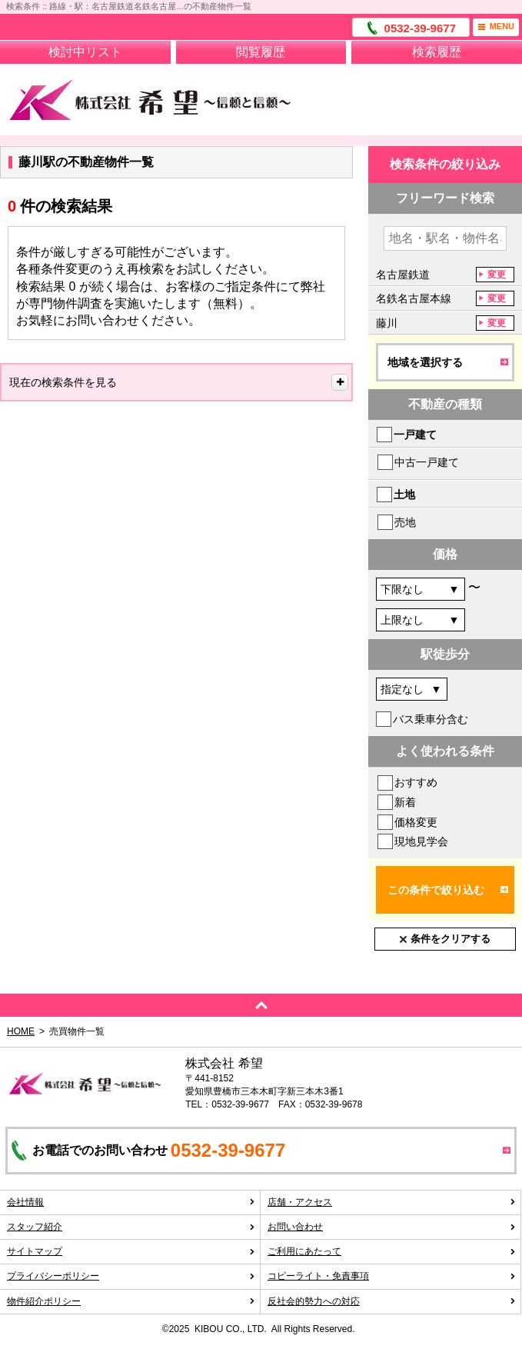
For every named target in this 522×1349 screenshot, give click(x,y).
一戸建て (415, 434)
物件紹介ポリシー (131, 1301)
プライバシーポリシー (131, 1276)
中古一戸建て (426, 462)
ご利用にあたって (392, 1251)
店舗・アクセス (392, 1202)
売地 (405, 522)
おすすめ (415, 782)
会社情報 (131, 1202)
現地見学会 (421, 841)
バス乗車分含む (430, 719)
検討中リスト (85, 51)
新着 (405, 802)
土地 (404, 494)
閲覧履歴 (260, 51)
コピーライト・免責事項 (392, 1276)
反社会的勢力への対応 (392, 1301)
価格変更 (415, 822)
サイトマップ (131, 1251)
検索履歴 (436, 51)
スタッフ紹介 (131, 1226)
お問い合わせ (392, 1226)
